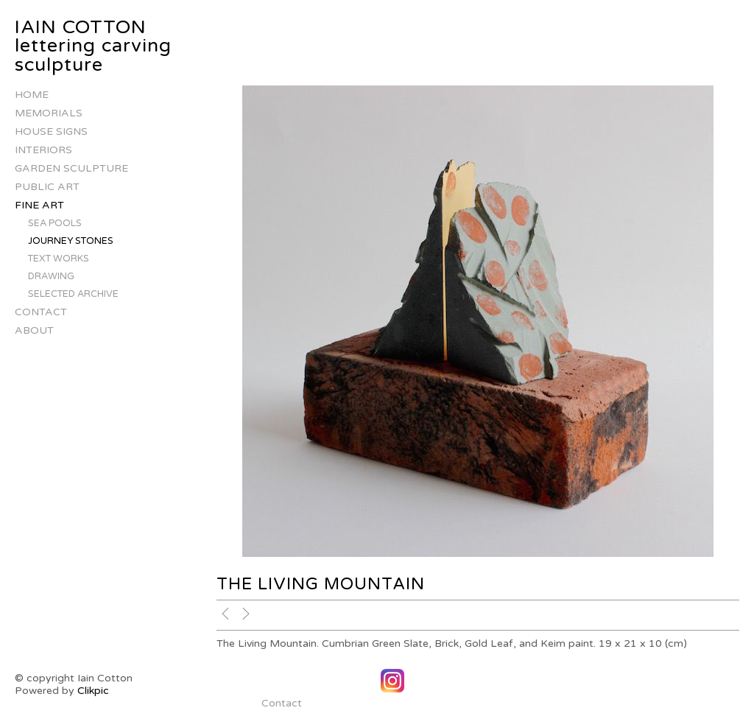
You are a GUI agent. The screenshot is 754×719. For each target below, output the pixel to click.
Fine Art (39, 205)
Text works (58, 258)
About (34, 330)
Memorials (48, 113)
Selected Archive (73, 294)
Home (32, 94)
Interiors (43, 150)
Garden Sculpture (71, 168)
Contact (41, 312)
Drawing (51, 276)
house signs (51, 131)
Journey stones (70, 241)
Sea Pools (55, 223)
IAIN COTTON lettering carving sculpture (93, 46)
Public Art (47, 186)
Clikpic (93, 690)
